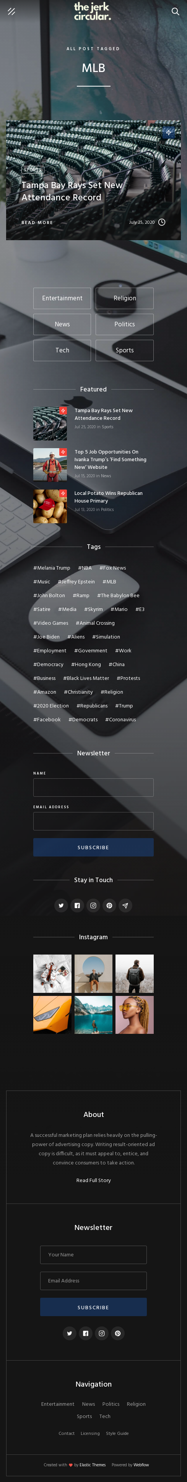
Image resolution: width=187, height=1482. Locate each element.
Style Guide (117, 1434)
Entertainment (58, 1404)
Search (177, 7)
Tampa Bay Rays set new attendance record (104, 414)
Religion (136, 1404)
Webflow (141, 1465)
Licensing (90, 1434)
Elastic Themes (93, 1465)
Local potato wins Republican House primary (109, 497)
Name (39, 773)
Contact (67, 1434)
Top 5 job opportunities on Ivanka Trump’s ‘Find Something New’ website (110, 460)
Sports (107, 427)
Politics (107, 510)
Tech (105, 1417)
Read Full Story (93, 1181)
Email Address (51, 807)
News (106, 476)
